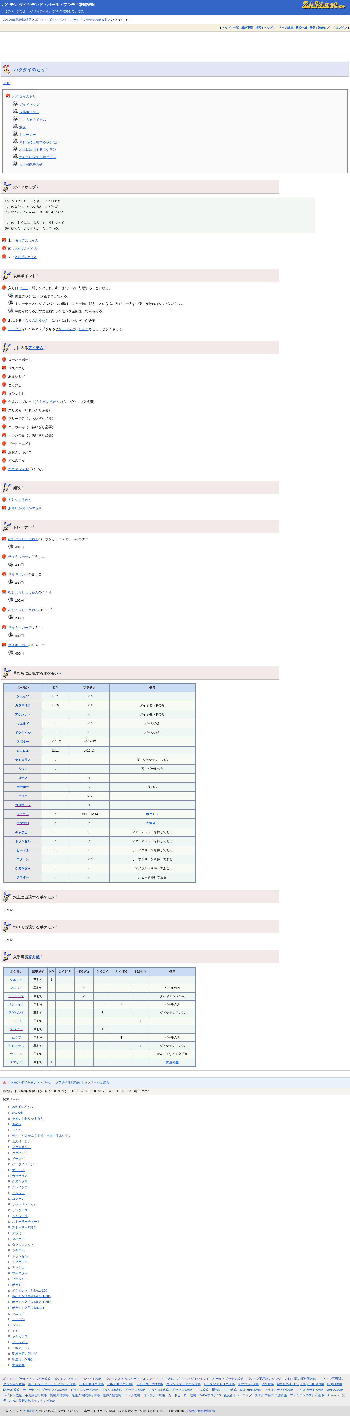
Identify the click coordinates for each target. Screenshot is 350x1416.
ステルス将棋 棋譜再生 (271, 1395)
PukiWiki (29, 1411)
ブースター (20, 1273)
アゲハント (23, 714)
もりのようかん (26, 240)
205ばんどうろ (26, 248)
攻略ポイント (29, 112)
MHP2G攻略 (335, 1389)
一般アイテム (21, 1348)
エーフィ (18, 1170)
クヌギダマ (23, 868)
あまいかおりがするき (25, 508)
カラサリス (23, 705)
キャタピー (23, 832)
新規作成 (301, 27)
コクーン (23, 859)
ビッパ (22, 796)
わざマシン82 (18, 469)
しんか (84, 329)
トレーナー (27, 134)
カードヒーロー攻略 (182, 1395)
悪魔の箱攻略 (59, 1395)
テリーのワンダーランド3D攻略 (45, 1389)
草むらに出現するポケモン (39, 142)
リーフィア (66, 329)
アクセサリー (21, 1147)
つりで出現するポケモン (37, 157)
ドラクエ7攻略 (135, 1389)
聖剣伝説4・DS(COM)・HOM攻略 (300, 1384)
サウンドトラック (24, 1204)
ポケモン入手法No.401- (28, 1308)
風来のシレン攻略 (224, 1389)
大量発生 (152, 823)
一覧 (236, 27)
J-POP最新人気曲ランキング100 (32, 1401)
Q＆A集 (17, 1112)
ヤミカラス (23, 759)
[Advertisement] (175, 43)
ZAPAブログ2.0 (210, 1395)
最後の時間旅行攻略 (86, 1395)
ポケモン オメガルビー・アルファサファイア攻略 (139, 1379)
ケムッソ (23, 696)
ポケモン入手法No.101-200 (31, 1296)
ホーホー (23, 787)
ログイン (341, 27)
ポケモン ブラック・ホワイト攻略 (78, 1379)
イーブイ (15, 329)
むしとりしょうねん (23, 539)
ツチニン (23, 814)
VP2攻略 (268, 1384)
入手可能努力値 (31, 164)
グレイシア (20, 1187)
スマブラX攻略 (248, 1384)
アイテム (35, 348)
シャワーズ (20, 1216)
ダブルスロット (23, 1244)
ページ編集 (286, 27)
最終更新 (247, 27)
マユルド (23, 723)
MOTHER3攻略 (250, 1389)
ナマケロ (23, 823)
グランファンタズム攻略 (183, 1384)
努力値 (34, 957)
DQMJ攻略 (334, 1384)
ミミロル (23, 751)
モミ (25, 288)
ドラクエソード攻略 (84, 1389)
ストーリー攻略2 (24, 1227)
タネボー (23, 877)
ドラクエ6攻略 (112, 1389)
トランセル (23, 841)
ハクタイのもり (29, 69)
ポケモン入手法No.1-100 (29, 1290)
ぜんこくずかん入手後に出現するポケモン (41, 1135)
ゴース (22, 778)
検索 (258, 27)
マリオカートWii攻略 (279, 1389)
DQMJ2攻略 (11, 1389)
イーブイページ (23, 1164)
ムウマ (22, 769)
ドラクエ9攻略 (182, 1389)
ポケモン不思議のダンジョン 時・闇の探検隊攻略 (281, 1379)
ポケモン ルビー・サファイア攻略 (52, 1384)
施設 (22, 127)
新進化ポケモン (23, 1359)
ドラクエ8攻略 (158, 1389)
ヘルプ (268, 27)
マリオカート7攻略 (310, 1389)
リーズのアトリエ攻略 (219, 1384)
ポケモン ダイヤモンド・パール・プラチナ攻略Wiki (49, 4)
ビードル (23, 850)
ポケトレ (152, 814)
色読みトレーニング (238, 1395)
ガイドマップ (29, 104)
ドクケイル (23, 732)
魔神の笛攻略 (112, 1395)
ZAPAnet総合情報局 (17, 19)
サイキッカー (18, 557)
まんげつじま (21, 1141)
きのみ (16, 1124)
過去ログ (323, 27)
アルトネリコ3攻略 (149, 1384)
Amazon (333, 1395)
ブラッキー (20, 1279)
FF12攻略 (202, 1389)
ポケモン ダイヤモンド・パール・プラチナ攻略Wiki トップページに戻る (58, 1082)
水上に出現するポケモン (37, 149)
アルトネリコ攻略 (91, 1384)
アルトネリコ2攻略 (120, 1384)
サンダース (20, 1210)
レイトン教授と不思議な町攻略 (25, 1395)
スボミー (23, 741)
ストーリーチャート (26, 1221)
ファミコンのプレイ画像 (307, 1395)
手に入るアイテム (32, 119)
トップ (226, 27)
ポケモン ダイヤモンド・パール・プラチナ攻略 (210, 1379)
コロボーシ (23, 805)
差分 (312, 27)
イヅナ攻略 (132, 1395)
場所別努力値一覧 (24, 1353)
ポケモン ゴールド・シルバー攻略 (27, 1379)
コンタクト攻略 (154, 1395)
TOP (6, 83)
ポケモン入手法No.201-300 (31, 1302)
